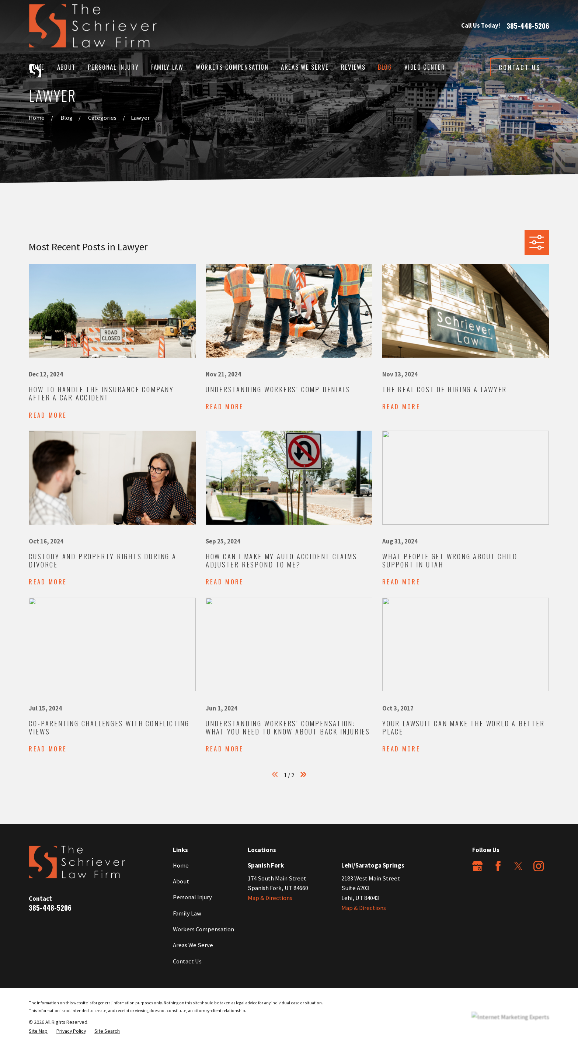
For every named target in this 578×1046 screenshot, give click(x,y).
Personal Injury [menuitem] (113, 67)
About (181, 881)
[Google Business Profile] (477, 866)
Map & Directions (270, 898)
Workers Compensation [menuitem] (232, 67)
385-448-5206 (527, 25)
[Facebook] (498, 866)
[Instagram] (538, 866)
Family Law (187, 913)
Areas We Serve (193, 945)
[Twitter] (518, 866)
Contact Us (519, 67)
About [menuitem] (66, 67)
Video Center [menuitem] (424, 67)
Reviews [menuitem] (353, 67)
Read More (48, 415)
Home (181, 865)
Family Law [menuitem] (167, 67)
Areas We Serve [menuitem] (304, 67)
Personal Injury (192, 897)
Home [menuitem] (37, 67)
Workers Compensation (203, 929)
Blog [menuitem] (385, 67)
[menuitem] (38, 1031)
